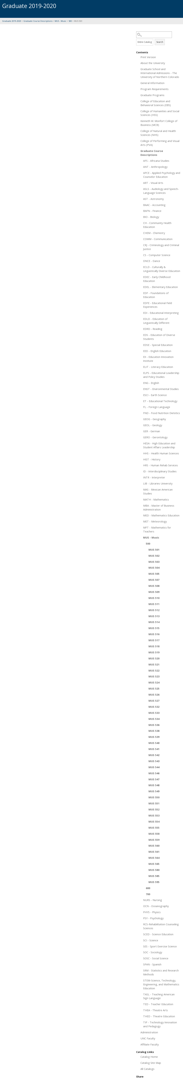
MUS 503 (154, 561)
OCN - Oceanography (156, 906)
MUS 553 (154, 815)
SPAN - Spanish (152, 964)
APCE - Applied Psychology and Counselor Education (161, 174)
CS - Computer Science (156, 255)
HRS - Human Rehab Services (160, 465)
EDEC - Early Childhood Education (156, 279)
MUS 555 (154, 827)
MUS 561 (154, 851)
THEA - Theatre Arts (155, 1010)
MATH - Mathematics (156, 499)
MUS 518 (154, 646)
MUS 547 (154, 779)
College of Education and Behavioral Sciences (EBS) (155, 103)
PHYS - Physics (152, 912)
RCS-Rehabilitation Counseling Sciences (161, 926)
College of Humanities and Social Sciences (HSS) (159, 113)
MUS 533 (154, 712)
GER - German (151, 431)
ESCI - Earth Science (155, 395)
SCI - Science (150, 940)
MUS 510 (154, 598)
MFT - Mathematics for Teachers (157, 529)
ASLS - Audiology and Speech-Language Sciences (161, 191)
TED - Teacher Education (158, 1004)
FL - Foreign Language (156, 407)
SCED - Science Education (158, 934)
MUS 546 (154, 773)
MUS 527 (154, 700)
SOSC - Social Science (155, 958)
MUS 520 (154, 658)
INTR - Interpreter (154, 477)
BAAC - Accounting (154, 205)
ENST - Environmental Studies (161, 389)
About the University (152, 63)
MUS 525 (154, 688)
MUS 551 (154, 803)
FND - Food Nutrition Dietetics (161, 413)
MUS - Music (60, 21)
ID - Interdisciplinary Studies (160, 471)
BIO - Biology (151, 217)
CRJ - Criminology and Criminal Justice (161, 247)
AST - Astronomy (153, 199)
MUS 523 (154, 676)
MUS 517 (154, 640)
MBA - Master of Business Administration (158, 507)
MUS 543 (154, 761)
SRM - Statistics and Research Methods (161, 972)
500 (70, 21)
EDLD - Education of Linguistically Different (156, 321)
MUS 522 (154, 670)
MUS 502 (154, 555)
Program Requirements (154, 89)
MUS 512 (154, 610)
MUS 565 (154, 864)
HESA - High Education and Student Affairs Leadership (159, 445)
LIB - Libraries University (157, 483)
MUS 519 (154, 652)
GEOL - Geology (152, 425)
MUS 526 (154, 694)
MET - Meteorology (155, 521)
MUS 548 (154, 785)
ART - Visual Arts (153, 183)
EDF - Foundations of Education (156, 295)
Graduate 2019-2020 (11, 21)
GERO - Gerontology (155, 437)
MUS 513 (154, 616)
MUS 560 (154, 845)
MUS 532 (154, 706)
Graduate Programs (152, 95)
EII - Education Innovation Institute (158, 359)
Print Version (148, 57)
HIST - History (151, 459)
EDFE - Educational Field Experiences (157, 305)
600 (148, 888)
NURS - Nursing (152, 900)
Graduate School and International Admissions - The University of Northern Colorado (159, 73)
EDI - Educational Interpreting (161, 313)
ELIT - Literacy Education (158, 367)
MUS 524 (154, 682)
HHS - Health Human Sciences (161, 453)
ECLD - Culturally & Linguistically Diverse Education (161, 269)
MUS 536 (154, 725)
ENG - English (151, 383)
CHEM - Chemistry (154, 233)
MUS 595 (154, 882)
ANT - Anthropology (155, 167)
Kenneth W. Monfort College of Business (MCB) (158, 123)
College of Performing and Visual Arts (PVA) (159, 143)
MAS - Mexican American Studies (158, 491)
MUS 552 (154, 809)
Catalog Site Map (150, 1063)
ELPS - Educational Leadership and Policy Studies (161, 375)
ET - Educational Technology (160, 401)
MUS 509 (154, 592)
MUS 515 (154, 628)
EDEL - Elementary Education (160, 287)
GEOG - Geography (154, 419)
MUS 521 (154, 664)
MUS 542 (154, 755)
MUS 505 (154, 573)
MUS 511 (154, 604)
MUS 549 (154, 791)
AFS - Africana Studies (156, 160)
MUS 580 (154, 870)
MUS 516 (154, 634)
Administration (149, 1032)
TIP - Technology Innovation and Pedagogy (160, 1024)
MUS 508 (154, 586)
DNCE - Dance (151, 261)
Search (159, 42)
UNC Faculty (147, 1038)
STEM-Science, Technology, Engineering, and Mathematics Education (161, 984)
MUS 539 (154, 737)
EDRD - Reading (152, 329)
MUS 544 (154, 767)
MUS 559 (154, 839)
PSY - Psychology (153, 918)
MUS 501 (154, 549)
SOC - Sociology (152, 952)
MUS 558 (154, 833)
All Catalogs (147, 1069)
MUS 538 (154, 731)
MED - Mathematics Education (161, 515)
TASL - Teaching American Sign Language (159, 996)
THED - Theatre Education (159, 1016)
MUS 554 (154, 821)
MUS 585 (154, 876)
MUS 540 (154, 743)
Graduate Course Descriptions (37, 21)
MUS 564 (154, 857)
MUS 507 (154, 579)
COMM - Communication (157, 239)
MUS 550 (154, 797)
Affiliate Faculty (149, 1044)
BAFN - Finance (152, 211)
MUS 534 (154, 719)
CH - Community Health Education (157, 225)
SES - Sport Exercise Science (160, 946)
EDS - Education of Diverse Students (159, 337)
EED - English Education (157, 351)
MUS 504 (154, 567)
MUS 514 (154, 622)
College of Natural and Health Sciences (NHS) (158, 133)
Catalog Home (149, 1056)
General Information (152, 83)
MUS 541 (154, 749)
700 (148, 894)
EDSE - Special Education (158, 345)
